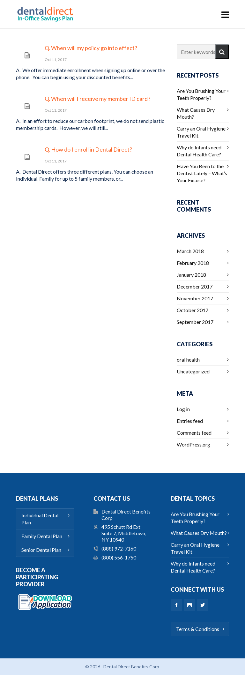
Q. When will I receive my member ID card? (97, 98)
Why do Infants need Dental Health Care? (199, 150)
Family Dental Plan (41, 536)
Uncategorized (193, 371)
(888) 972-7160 (118, 548)
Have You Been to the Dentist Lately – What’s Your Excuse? (202, 173)
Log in (183, 409)
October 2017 (192, 310)
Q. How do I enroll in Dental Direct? (88, 149)
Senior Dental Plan (41, 550)
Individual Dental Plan (39, 518)
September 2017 (195, 322)
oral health (188, 359)
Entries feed (190, 421)
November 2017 (195, 298)
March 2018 (190, 251)
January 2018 (191, 275)
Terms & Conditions (197, 629)
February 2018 (193, 263)
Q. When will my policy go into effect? (91, 47)
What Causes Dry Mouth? (196, 113)
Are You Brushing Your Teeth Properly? (201, 94)
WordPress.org (193, 444)
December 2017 (194, 286)
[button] (222, 51)
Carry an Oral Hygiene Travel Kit (201, 132)
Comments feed (194, 433)
